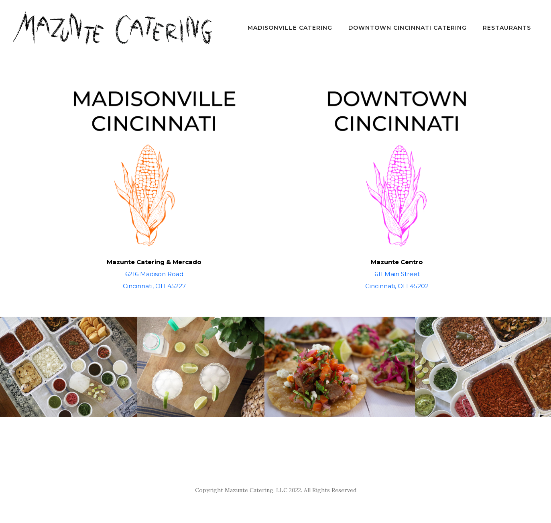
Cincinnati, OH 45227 (154, 286)
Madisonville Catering (290, 27)
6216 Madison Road (154, 274)
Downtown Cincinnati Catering (407, 27)
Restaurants (507, 27)
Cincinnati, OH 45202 (397, 286)
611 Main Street (397, 274)
